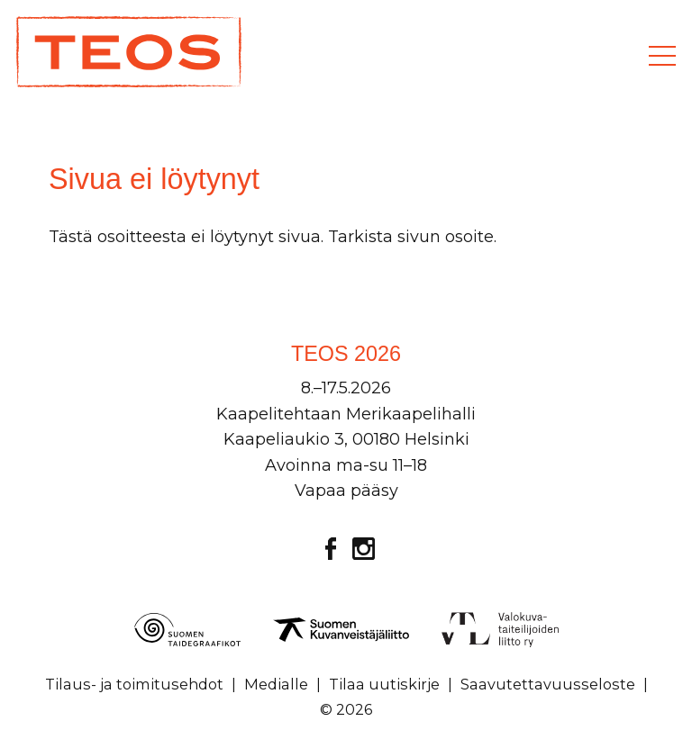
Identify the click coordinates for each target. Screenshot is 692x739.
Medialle (276, 684)
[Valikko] (662, 55)
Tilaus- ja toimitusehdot (134, 684)
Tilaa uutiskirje (384, 684)
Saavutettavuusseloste (547, 684)
